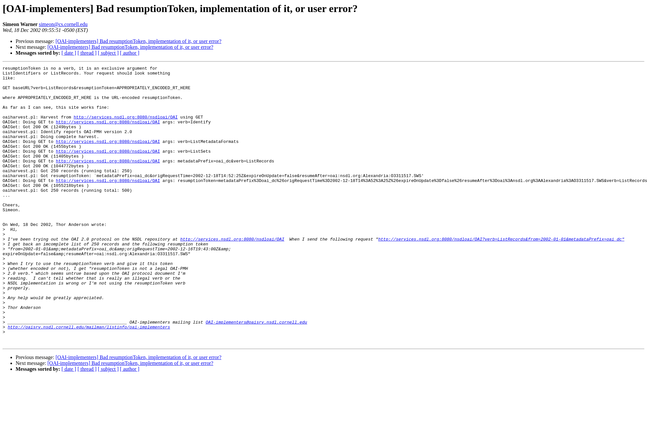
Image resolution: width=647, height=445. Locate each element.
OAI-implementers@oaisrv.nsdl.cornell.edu (256, 374)
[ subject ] (108, 53)
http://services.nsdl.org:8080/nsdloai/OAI (126, 128)
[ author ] (130, 53)
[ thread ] (87, 53)
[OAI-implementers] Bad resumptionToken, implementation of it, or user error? (139, 41)
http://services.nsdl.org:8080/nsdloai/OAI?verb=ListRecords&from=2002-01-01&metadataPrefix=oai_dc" (501, 274)
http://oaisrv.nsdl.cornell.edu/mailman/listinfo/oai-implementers (89, 379)
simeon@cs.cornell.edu (63, 24)
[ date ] (68, 53)
